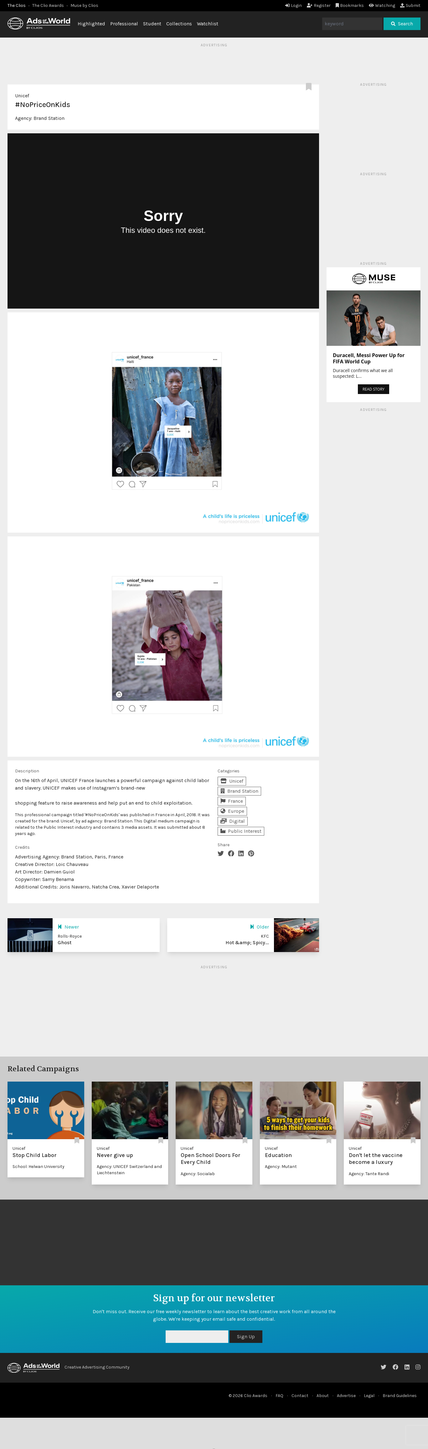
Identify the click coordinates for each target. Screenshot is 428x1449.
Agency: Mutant (281, 1166)
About (323, 1395)
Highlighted (91, 24)
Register (319, 5)
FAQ (279, 1395)
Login (293, 5)
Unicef (22, 96)
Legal (369, 1395)
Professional (124, 24)
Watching (382, 5)
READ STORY (373, 389)
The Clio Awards (48, 5)
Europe (232, 811)
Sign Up (246, 1336)
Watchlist (207, 24)
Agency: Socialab (198, 1173)
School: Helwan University (38, 1166)
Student (152, 24)
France (231, 801)
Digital (232, 821)
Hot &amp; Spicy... (247, 942)
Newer (68, 927)
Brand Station (49, 118)
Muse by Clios (84, 5)
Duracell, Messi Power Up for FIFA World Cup (369, 358)
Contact (299, 1395)
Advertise (346, 1395)
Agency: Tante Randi (369, 1173)
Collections (179, 24)
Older (259, 927)
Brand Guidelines (400, 1395)
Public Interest (240, 831)
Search (402, 24)
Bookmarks (350, 5)
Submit (410, 5)
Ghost (64, 942)
